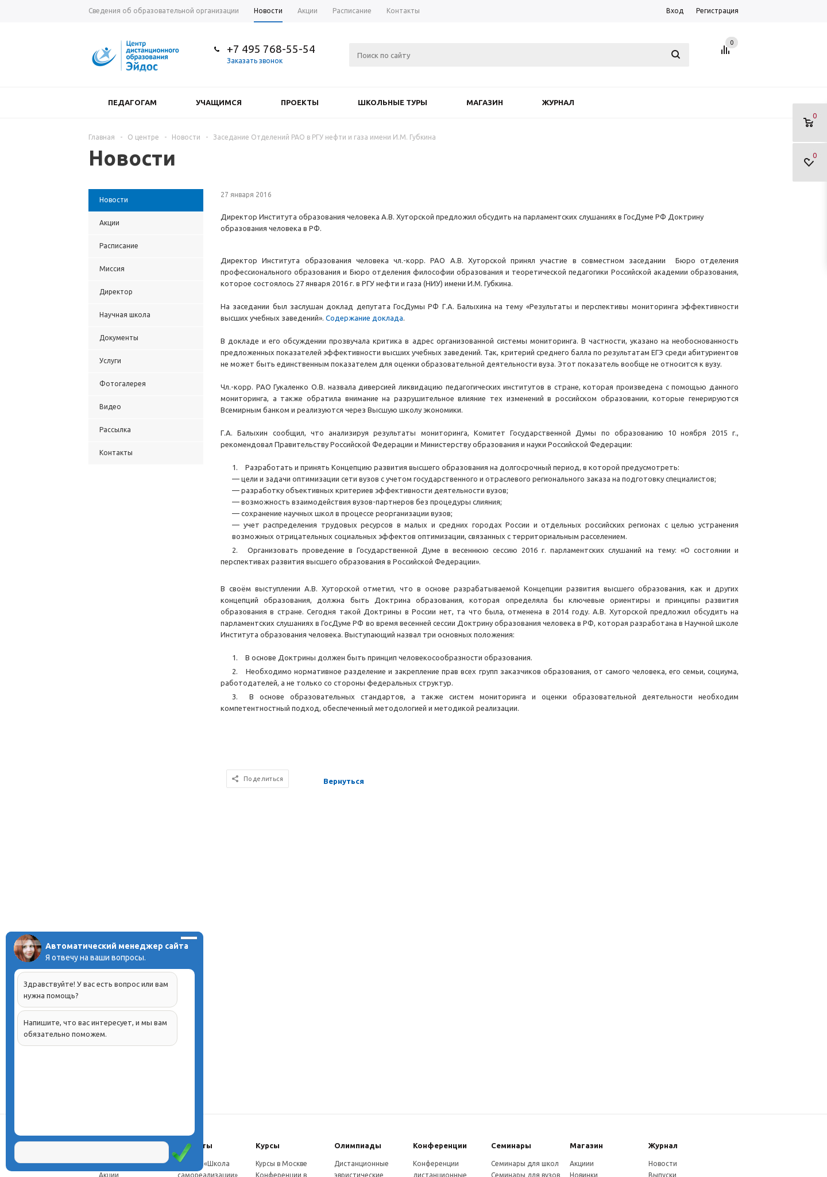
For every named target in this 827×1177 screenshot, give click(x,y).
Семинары (511, 1145)
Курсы (268, 1145)
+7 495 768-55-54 (271, 49)
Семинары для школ (525, 1163)
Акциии (582, 1163)
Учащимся (219, 102)
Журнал (558, 102)
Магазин (484, 102)
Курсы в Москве (281, 1163)
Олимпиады (357, 1145)
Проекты (300, 102)
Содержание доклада (364, 318)
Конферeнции (440, 1145)
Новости (662, 1163)
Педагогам (132, 102)
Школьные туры (392, 102)
